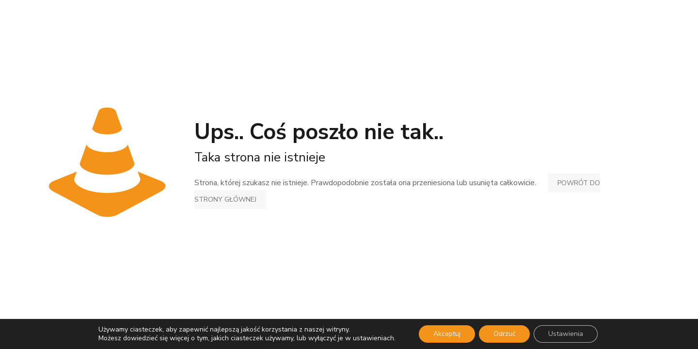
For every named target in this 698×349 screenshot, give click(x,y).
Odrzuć (504, 333)
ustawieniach (373, 338)
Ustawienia (565, 333)
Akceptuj (446, 333)
